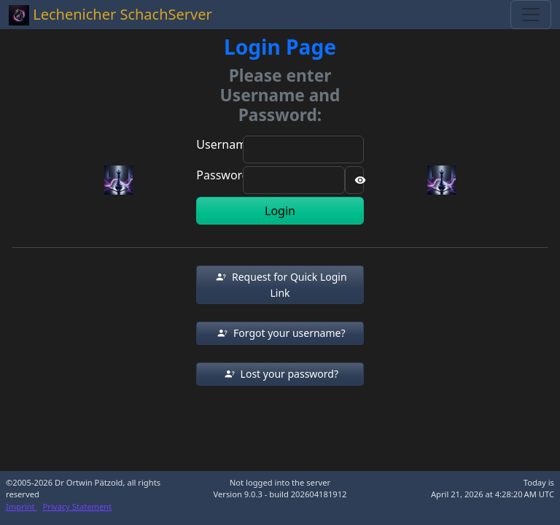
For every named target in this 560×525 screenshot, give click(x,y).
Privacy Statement (77, 506)
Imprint (21, 506)
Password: (224, 175)
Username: (226, 144)
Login (280, 211)
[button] (279, 284)
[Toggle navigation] (530, 14)
